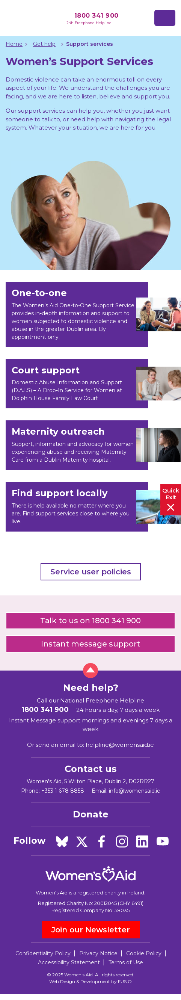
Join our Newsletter (90, 929)
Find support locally (59, 493)
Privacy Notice (98, 953)
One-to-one (39, 292)
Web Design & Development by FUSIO (90, 981)
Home (14, 44)
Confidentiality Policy (43, 953)
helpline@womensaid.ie (120, 744)
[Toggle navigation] (164, 18)
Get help (44, 44)
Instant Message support (44, 720)
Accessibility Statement (69, 962)
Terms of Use (126, 962)
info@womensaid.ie (134, 790)
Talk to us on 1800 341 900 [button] (90, 620)
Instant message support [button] (90, 643)
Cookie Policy (143, 953)
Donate (91, 814)
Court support (46, 370)
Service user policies (90, 571)
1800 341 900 (96, 15)
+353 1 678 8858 (62, 790)
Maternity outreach (58, 431)
